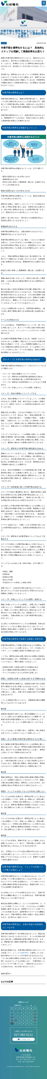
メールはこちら (25, 1039)
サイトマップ (20, 994)
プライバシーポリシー (6, 994)
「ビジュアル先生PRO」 (20, 953)
